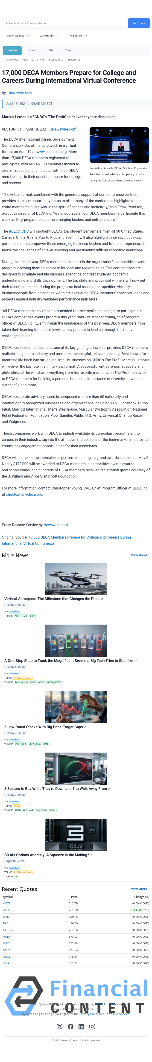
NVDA (7, 950)
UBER (46, 744)
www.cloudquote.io (108, 1004)
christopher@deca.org (24, 494)
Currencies (38, 59)
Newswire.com (64, 129)
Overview (12, 59)
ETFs (51, 50)
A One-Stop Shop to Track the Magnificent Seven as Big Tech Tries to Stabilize (70, 661)
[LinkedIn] (81, 1027)
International (56, 59)
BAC (6, 923)
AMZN (25, 682)
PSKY (38, 744)
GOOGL (41, 682)
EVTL (25, 616)
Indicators (76, 35)
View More (138, 555)
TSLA (6, 963)
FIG (37, 810)
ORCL (6, 957)
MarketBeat (14, 612)
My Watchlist (46, 35)
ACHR (17, 616)
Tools (68, 50)
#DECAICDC (19, 231)
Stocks (33, 50)
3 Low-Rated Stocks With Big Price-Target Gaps (45, 727)
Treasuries (74, 59)
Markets (12, 50)
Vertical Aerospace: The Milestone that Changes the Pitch (53, 599)
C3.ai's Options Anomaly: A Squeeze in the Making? (48, 855)
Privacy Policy (88, 1014)
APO (25, 810)
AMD (6, 917)
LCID (24, 744)
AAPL (17, 682)
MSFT (58, 682)
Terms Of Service (117, 1014)
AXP (31, 810)
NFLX (31, 744)
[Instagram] (92, 1027)
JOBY (32, 616)
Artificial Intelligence (23, 678)
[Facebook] (70, 1027)
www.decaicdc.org (51, 152)
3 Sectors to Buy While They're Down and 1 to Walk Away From (57, 789)
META (50, 682)
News (24, 59)
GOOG (33, 682)
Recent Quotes (15, 35)
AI (16, 877)
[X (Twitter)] (59, 1027)
